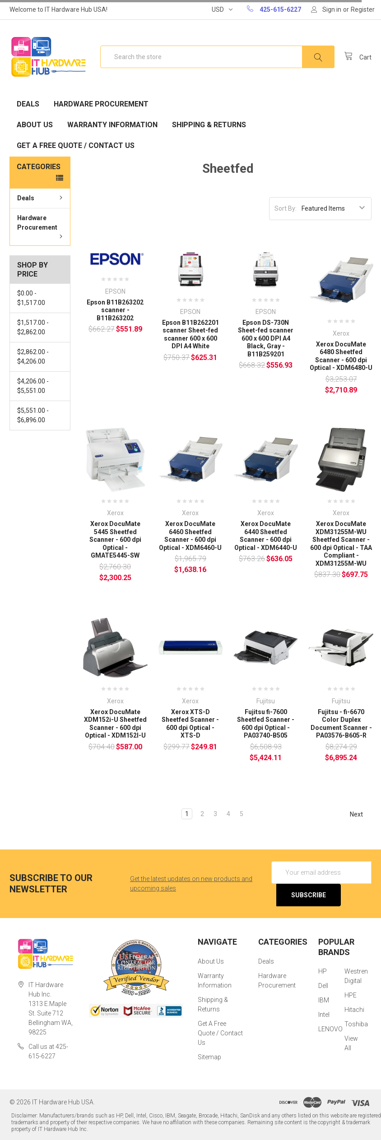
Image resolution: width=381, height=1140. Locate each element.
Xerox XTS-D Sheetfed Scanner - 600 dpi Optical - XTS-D (190, 723)
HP (322, 971)
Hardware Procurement (101, 104)
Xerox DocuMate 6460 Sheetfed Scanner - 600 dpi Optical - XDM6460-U (190, 535)
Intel (324, 1014)
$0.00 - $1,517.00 (31, 298)
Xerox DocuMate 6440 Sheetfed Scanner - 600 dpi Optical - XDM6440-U (265, 535)
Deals (28, 104)
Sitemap (209, 1057)
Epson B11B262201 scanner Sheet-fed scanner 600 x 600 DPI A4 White (190, 334)
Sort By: (285, 208)
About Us (35, 124)
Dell (323, 985)
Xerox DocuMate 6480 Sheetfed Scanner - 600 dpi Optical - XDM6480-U (341, 356)
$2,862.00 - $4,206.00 (33, 356)
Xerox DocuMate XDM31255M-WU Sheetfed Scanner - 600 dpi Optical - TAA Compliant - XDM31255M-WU (341, 543)
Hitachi (354, 1009)
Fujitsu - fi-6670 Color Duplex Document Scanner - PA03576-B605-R (341, 723)
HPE (350, 995)
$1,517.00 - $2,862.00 (33, 327)
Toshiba (356, 1024)
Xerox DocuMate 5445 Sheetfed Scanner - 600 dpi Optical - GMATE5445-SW (115, 539)
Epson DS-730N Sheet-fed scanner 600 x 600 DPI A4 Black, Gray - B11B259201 (265, 338)
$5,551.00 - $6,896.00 (33, 415)
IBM (323, 1000)
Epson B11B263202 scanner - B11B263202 (115, 310)
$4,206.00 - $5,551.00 (33, 386)
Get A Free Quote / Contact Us (76, 145)
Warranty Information (112, 124)
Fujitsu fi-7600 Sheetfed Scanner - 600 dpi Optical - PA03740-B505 (265, 723)
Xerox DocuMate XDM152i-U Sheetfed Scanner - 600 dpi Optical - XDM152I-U (115, 723)
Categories (38, 166)
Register (363, 9)
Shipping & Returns (209, 124)
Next (360, 814)
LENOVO (330, 1029)
